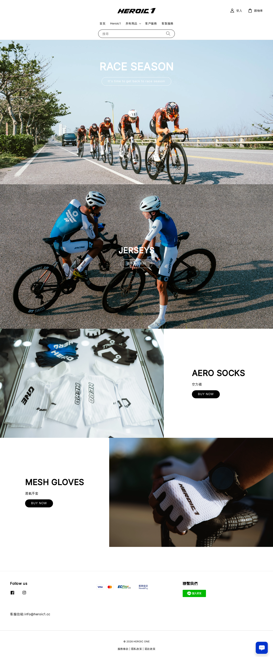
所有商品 (131, 23)
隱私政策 (136, 648)
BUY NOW (206, 394)
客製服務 (167, 23)
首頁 (102, 23)
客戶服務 (151, 23)
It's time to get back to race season (136, 81)
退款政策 (150, 648)
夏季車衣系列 (136, 263)
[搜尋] (168, 34)
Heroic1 (115, 23)
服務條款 (123, 648)
